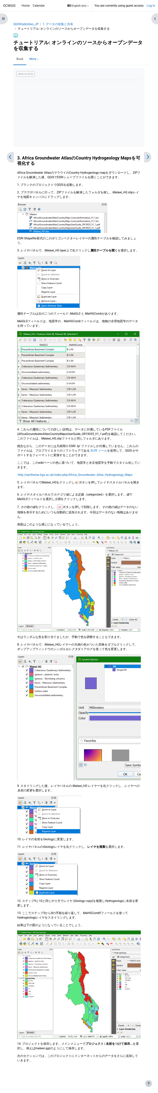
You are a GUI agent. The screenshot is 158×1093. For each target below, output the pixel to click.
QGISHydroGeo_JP (26, 24)
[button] (78, 5)
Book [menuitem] (19, 59)
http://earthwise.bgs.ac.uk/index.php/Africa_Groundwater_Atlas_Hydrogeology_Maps (75, 475)
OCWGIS (9, 6)
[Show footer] (148, 1083)
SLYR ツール (98, 450)
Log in (151, 5)
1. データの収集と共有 (58, 24)
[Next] (147, 157)
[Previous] (10, 157)
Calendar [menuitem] (39, 5)
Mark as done (25, 73)
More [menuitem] (32, 59)
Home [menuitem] (26, 5)
